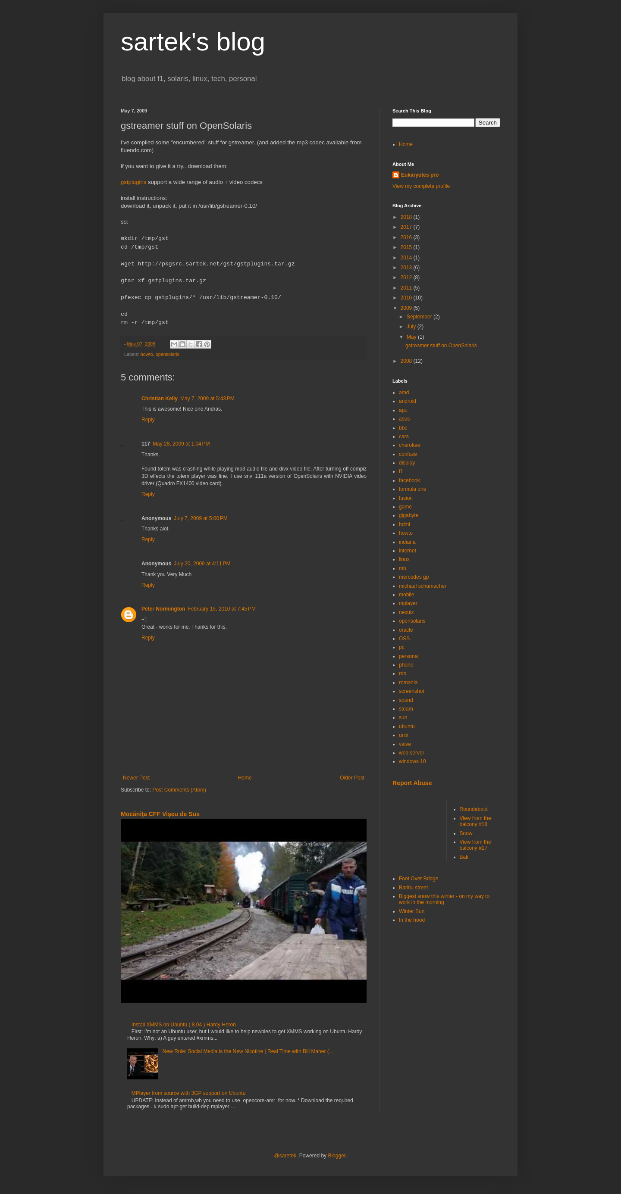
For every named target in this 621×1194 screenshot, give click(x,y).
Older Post (352, 778)
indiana (407, 542)
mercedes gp (414, 577)
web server (411, 753)
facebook (409, 480)
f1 (401, 471)
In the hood (412, 920)
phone (406, 665)
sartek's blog (193, 41)
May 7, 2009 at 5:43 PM (207, 399)
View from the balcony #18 (475, 821)
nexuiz (406, 612)
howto (147, 354)
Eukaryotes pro (420, 175)
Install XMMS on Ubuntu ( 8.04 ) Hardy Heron (184, 1025)
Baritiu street (413, 888)
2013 (407, 268)
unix (403, 735)
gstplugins (133, 182)
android (407, 401)
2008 (407, 361)
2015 (407, 247)
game (405, 507)
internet (407, 551)
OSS (404, 639)
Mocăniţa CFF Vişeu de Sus (160, 814)
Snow (466, 833)
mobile (406, 595)
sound (406, 700)
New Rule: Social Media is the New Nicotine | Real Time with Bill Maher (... (248, 1051)
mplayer (408, 603)
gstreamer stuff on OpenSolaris (441, 346)
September (420, 317)
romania (408, 683)
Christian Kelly (159, 399)
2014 (407, 258)
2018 (407, 217)
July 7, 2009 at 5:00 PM (200, 518)
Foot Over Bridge (418, 879)
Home (245, 778)
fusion (406, 498)
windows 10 (412, 761)
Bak (464, 857)
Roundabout (474, 809)
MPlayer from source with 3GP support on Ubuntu (189, 1093)
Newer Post (136, 778)
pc (402, 647)
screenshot (411, 691)
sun (403, 717)
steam (406, 709)
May (412, 337)
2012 (407, 277)
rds (402, 673)
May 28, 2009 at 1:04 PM (181, 444)
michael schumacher (422, 586)
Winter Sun (411, 911)
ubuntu (407, 726)
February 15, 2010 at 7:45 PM (222, 609)
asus (404, 419)
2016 (407, 237)
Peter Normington (163, 609)
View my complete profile (421, 186)
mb (402, 568)
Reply (148, 420)
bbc (403, 428)
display (407, 463)
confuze (408, 454)
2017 (407, 227)
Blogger (336, 1156)
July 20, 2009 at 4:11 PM (202, 564)
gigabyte (408, 515)
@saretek (285, 1156)
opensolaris (167, 354)
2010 (407, 298)
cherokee (409, 445)
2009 (407, 308)
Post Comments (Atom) (179, 790)
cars (404, 436)
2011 (407, 288)
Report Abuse (412, 782)
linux (404, 559)
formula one (412, 489)
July (412, 327)
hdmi (404, 524)
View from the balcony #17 (475, 845)
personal (409, 656)
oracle (406, 630)
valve (405, 744)
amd (404, 393)
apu (403, 410)
